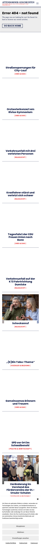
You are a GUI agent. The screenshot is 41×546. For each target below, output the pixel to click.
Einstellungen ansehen (20, 538)
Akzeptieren (20, 526)
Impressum (34, 543)
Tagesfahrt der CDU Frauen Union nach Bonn (20, 237)
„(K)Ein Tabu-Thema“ (20, 362)
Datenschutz (23, 543)
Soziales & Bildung (20, 365)
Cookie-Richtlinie (11, 543)
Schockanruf (20, 323)
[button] (38, 499)
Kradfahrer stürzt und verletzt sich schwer (20, 194)
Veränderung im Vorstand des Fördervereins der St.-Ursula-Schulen (21, 488)
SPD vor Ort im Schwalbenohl (20, 444)
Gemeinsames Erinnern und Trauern (20, 402)
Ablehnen (20, 532)
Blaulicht (20, 157)
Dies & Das (20, 74)
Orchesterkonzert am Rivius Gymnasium (20, 111)
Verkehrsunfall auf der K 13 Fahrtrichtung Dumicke (20, 281)
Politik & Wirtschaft (20, 449)
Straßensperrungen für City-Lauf (20, 69)
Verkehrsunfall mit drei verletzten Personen (20, 152)
